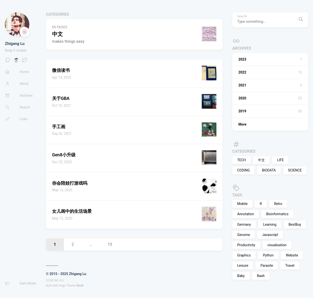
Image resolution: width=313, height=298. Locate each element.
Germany (244, 224)
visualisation (277, 245)
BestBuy (295, 224)
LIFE (280, 160)
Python (268, 255)
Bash (261, 276)
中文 (261, 160)
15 (110, 244)
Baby (241, 276)
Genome (243, 235)
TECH (241, 160)
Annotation (245, 214)
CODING (243, 170)
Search (242, 16)
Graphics (244, 255)
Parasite (266, 265)
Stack (80, 285)
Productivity (246, 245)
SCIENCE (295, 170)
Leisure (242, 265)
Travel (289, 265)
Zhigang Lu (14, 43)
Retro (278, 204)
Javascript (270, 235)
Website (292, 255)
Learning (269, 224)
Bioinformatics (277, 214)
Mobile (242, 204)
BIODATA (269, 170)
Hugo (62, 285)
